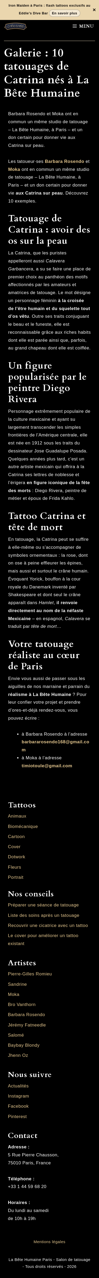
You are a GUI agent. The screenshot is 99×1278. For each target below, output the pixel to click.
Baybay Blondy (24, 1045)
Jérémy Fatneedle (27, 1025)
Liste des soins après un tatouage (43, 915)
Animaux (17, 816)
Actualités (18, 1086)
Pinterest (17, 1116)
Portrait (15, 877)
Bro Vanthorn (22, 1004)
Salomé (16, 1035)
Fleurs (14, 867)
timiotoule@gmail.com (47, 765)
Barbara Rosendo (26, 1014)
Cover (14, 846)
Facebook (18, 1106)
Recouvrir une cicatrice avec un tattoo (48, 925)
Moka (14, 169)
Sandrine (17, 984)
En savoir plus (64, 13)
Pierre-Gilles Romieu (30, 973)
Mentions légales (49, 1241)
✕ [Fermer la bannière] (94, 10)
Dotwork (16, 856)
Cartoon (16, 836)
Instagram (18, 1096)
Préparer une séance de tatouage (43, 905)
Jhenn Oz (18, 1055)
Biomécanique (23, 826)
